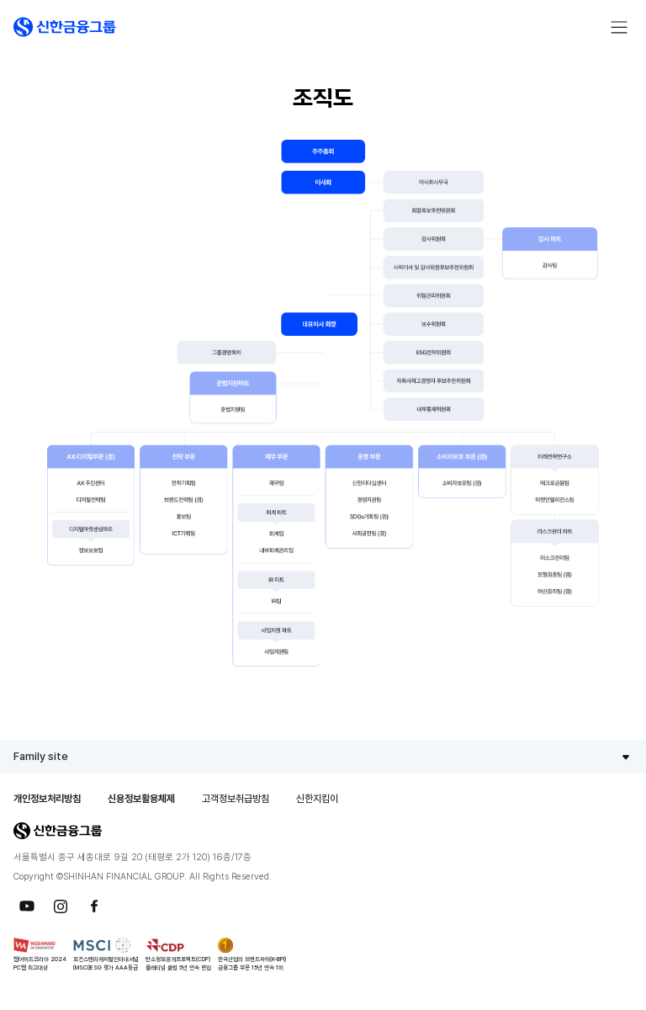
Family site (40, 756)
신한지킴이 (317, 799)
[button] (64, 27)
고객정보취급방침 (235, 799)
